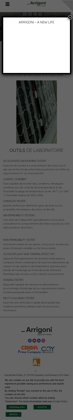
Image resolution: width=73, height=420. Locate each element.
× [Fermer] (70, 17)
